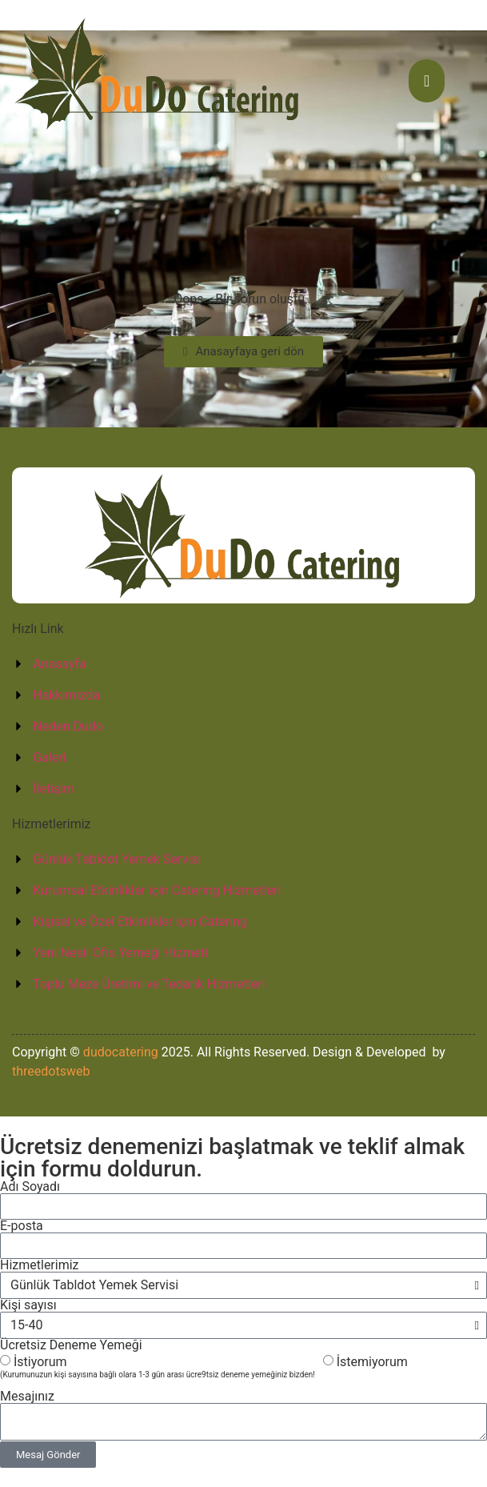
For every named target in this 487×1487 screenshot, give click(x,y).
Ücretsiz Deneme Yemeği (71, 1345)
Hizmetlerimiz (39, 1265)
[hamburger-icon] (427, 80)
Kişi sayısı (28, 1305)
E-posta (21, 1226)
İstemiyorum (372, 1361)
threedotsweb (51, 1071)
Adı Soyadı (30, 1186)
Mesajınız (27, 1396)
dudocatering (120, 1052)
